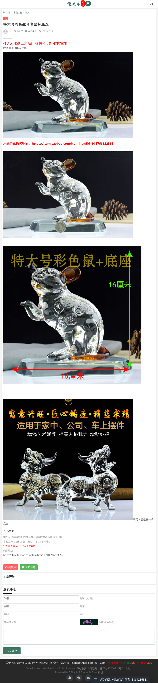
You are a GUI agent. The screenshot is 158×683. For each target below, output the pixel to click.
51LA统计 (127, 668)
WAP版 (65, 662)
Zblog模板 (97, 672)
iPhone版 (75, 662)
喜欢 (10, 567)
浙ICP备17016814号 (110, 668)
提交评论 (12, 650)
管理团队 (22, 662)
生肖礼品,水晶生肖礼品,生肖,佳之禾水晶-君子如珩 (79, 3)
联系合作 (55, 662)
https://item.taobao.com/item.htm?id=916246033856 (33, 555)
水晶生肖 (17, 12)
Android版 (88, 662)
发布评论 (29, 567)
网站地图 (44, 662)
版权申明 (33, 662)
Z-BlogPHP (74, 672)
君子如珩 (99, 662)
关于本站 (11, 662)
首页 (8, 12)
